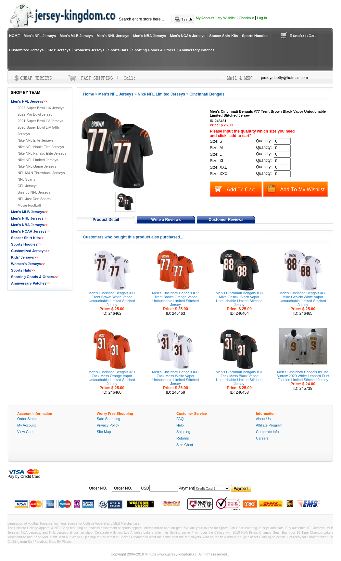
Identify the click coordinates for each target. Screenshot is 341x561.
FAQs (180, 419)
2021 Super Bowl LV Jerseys (40, 121)
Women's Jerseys (89, 50)
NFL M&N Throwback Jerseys (41, 173)
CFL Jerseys (27, 186)
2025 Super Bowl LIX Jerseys (41, 108)
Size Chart (184, 445)
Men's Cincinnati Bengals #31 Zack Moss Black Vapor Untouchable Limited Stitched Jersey (239, 378)
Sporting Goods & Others (153, 50)
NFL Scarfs (26, 179)
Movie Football (29, 205)
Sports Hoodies (255, 36)
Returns (182, 438)
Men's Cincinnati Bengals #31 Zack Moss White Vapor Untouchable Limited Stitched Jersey (175, 378)
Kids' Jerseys (58, 50)
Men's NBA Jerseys (149, 36)
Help (180, 425)
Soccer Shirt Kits (223, 36)
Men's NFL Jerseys (40, 36)
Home (88, 94)
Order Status (27, 419)
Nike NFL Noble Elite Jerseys (41, 147)
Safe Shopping (108, 419)
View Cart (24, 432)
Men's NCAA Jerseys (187, 36)
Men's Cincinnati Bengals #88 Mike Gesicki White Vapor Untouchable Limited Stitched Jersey (302, 299)
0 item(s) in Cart (302, 35)
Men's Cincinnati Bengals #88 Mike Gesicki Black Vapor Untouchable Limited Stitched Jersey (239, 299)
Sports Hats (118, 50)
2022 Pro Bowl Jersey (35, 114)
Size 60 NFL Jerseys (34, 192)
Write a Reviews (166, 219)
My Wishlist (227, 18)
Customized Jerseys (26, 50)
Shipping (183, 432)
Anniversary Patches (197, 50)
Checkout (246, 18)
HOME (14, 36)
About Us (263, 419)
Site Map (104, 432)
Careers (262, 438)
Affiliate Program (269, 425)
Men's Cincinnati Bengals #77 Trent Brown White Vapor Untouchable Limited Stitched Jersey (111, 299)
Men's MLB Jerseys (76, 36)
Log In (262, 18)
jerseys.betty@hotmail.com (284, 77)
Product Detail (106, 219)
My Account (205, 18)
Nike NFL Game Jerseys (37, 166)
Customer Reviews (225, 219)
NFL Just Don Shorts (34, 199)
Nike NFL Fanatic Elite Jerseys (42, 153)
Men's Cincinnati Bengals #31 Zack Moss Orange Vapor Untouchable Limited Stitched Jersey (111, 378)
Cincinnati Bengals (206, 94)
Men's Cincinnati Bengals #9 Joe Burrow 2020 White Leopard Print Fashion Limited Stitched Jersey (302, 376)
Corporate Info (267, 432)
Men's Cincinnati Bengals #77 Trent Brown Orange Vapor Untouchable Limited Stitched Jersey (175, 299)
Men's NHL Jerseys (113, 36)
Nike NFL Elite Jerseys (36, 140)
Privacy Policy (108, 425)
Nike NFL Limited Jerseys (161, 94)
